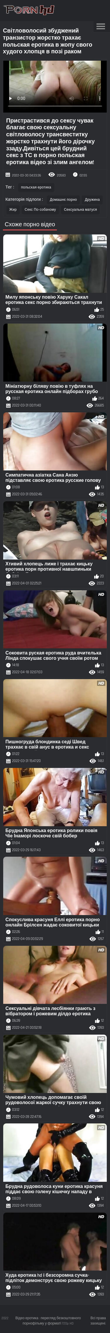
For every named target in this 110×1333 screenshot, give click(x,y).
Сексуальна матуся (80, 210)
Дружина (92, 200)
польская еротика (36, 187)
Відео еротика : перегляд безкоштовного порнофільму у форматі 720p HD (48, 1321)
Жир (13, 210)
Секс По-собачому (40, 210)
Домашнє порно (63, 200)
